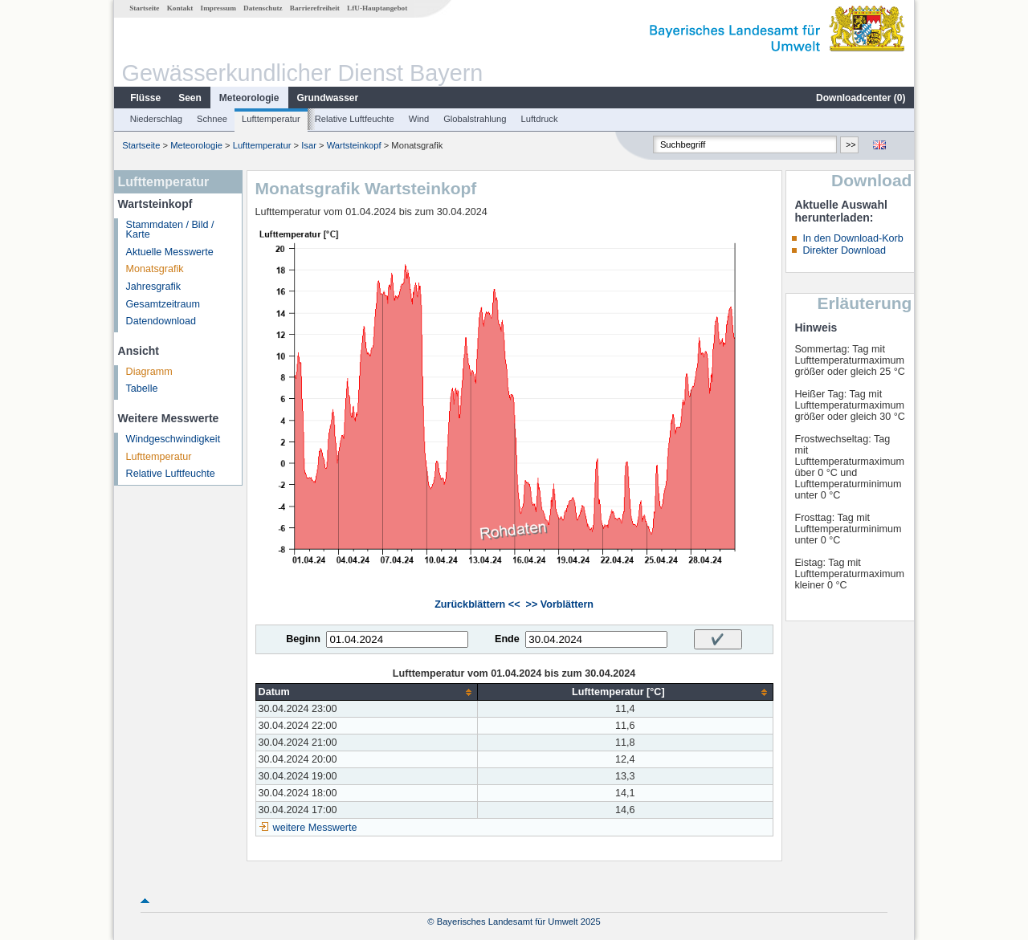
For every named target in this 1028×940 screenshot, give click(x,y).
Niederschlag (156, 119)
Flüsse (145, 98)
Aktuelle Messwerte (170, 252)
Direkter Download (844, 250)
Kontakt (180, 8)
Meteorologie (249, 98)
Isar (308, 145)
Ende (507, 639)
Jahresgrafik (154, 286)
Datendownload (161, 321)
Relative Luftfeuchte (354, 119)
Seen (190, 98)
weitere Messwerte (315, 827)
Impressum (218, 8)
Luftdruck (539, 119)
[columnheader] (366, 692)
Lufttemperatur (271, 119)
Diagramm (149, 371)
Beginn (303, 639)
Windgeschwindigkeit (173, 439)
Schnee (212, 119)
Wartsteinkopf (355, 145)
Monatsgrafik (155, 269)
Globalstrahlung (474, 119)
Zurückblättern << (477, 604)
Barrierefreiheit (315, 8)
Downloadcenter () (860, 98)
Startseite (144, 8)
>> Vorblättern (560, 604)
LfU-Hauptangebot (377, 8)
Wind (419, 119)
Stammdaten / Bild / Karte (170, 230)
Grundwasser (328, 98)
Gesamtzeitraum (163, 304)
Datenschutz (263, 8)
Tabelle (142, 388)
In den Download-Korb (852, 238)
